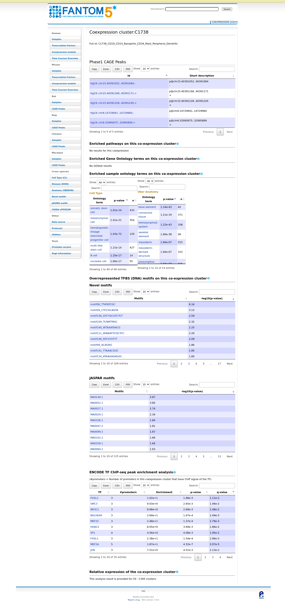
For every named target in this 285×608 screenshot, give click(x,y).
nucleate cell (98, 261)
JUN (92, 549)
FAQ (143, 591)
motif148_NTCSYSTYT (103, 338)
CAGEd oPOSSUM (61, 209)
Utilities (56, 235)
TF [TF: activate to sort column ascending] (100, 492)
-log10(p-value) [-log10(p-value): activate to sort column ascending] (192, 298)
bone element (147, 207)
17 (219, 363)
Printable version (61, 247)
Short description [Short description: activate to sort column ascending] (202, 75)
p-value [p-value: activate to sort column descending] (119, 200)
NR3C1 (94, 509)
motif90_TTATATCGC (102, 304)
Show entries (146, 68)
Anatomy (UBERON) (63, 190)
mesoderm (145, 242)
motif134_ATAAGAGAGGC (106, 356)
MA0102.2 (96, 437)
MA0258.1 (96, 443)
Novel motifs (59, 197)
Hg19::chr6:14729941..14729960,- (112, 112)
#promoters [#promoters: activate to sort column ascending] (128, 492)
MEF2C (94, 521)
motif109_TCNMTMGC (104, 321)
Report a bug (134, 600)
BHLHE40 (96, 515)
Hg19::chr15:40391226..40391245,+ (113, 102)
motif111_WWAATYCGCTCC (107, 333)
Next (230, 131)
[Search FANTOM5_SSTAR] (192, 9)
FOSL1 (94, 538)
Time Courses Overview (65, 58)
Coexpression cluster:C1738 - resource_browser (80, 9)
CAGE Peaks (58, 109)
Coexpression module (64, 52)
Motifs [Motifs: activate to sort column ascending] (119, 298)
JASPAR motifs (60, 203)
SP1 (92, 532)
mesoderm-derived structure (146, 252)
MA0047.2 (96, 425)
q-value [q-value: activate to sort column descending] (222, 492)
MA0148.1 (96, 397)
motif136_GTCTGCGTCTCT (106, 315)
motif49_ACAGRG (101, 344)
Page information (61, 253)
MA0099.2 (96, 431)
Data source (58, 222)
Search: (212, 68)
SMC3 (94, 503)
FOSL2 (94, 497)
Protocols (57, 228)
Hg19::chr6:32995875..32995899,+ (112, 122)
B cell (93, 255)
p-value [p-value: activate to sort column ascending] (195, 492)
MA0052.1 (96, 402)
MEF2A (94, 544)
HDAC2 (94, 526)
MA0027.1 (96, 408)
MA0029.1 (96, 414)
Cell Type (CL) (59, 178)
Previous (208, 131)
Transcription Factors (63, 46)
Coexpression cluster (222, 22)
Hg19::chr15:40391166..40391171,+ (113, 93)
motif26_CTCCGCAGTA (104, 310)
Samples (56, 39)
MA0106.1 (96, 420)
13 (219, 456)
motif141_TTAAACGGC (104, 350)
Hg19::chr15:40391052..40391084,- (113, 83)
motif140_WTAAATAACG (105, 327)
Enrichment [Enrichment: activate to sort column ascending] (164, 492)
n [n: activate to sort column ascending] (133, 200)
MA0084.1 (96, 449)
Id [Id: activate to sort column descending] (128, 75)
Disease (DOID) (60, 184)
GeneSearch (157, 9)
